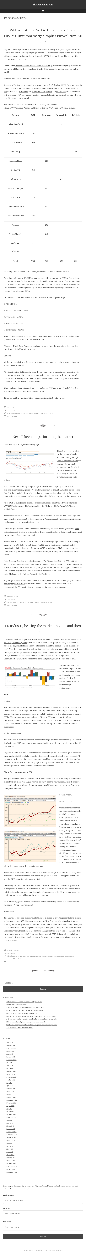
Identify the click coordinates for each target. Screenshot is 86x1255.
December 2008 (11, 1163)
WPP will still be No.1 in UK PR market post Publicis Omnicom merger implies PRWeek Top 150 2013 (43, 36)
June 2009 (9, 1146)
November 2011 (11, 1103)
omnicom (10, 413)
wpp (51, 413)
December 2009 (11, 1132)
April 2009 (9, 1152)
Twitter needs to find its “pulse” (16, 1004)
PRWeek (14, 639)
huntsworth (15, 602)
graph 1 (9, 785)
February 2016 (11, 1057)
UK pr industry (44, 413)
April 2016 (9, 1054)
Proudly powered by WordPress (32, 1250)
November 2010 (11, 1117)
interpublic (23, 602)
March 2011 (10, 1111)
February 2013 (11, 1097)
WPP (33, 92)
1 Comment (10, 962)
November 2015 (11, 1060)
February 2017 (10, 1045)
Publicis (49, 92)
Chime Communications (67, 461)
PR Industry (45, 602)
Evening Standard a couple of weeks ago (26, 561)
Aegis (62, 506)
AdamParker (11, 410)
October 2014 (10, 1080)
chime (9, 602)
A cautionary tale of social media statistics (19, 1028)
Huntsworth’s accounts (19, 95)
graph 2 (57, 785)
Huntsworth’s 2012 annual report (29, 278)
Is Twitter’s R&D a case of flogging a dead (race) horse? (24, 1002)
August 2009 (10, 1140)
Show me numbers (43, 4)
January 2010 (10, 1129)
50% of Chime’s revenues (41, 490)
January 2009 (10, 1160)
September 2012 (11, 1100)
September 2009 (11, 1137)
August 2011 (10, 1106)
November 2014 (11, 1077)
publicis (26, 413)
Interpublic (61, 92)
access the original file (13, 646)
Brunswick (23, 92)
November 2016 (11, 1048)
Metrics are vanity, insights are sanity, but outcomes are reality (26, 1022)
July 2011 (9, 1109)
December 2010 (11, 1114)
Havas (49, 506)
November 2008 (11, 1166)
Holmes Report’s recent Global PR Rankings (33, 66)
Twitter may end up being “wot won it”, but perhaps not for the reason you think (31, 1025)
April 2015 (9, 1065)
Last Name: (7, 1221)
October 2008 (10, 1169)
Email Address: (8, 1195)
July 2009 (9, 1143)
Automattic (59, 1250)
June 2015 (9, 1062)
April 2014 (9, 1085)
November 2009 (11, 1134)
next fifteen (30, 602)
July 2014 (9, 1083)
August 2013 (10, 1091)
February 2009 (11, 1157)
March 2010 (10, 1126)
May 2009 (9, 1149)
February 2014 (11, 1088)
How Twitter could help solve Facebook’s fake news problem (25, 1007)
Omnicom (40, 92)
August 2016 (10, 1051)
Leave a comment (12, 416)
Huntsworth (62, 464)
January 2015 (10, 1074)
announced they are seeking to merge (54, 53)
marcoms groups (32, 956)
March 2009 (10, 1155)
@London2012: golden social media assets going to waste (24, 1010)
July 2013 (9, 1094)
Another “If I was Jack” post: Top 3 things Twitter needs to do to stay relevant (31, 1016)
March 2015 (10, 1068)
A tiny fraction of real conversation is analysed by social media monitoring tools (31, 1019)
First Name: (7, 1208)
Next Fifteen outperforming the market (43, 437)
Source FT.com (65, 795)
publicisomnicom (34, 413)
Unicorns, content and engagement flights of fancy (22, 1013)
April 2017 (9, 1042)
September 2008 (11, 1172)
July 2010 (9, 1120)
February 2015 (11, 1071)
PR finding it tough (70, 457)
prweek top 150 (18, 413)
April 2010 (9, 1123)
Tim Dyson (48, 561)
